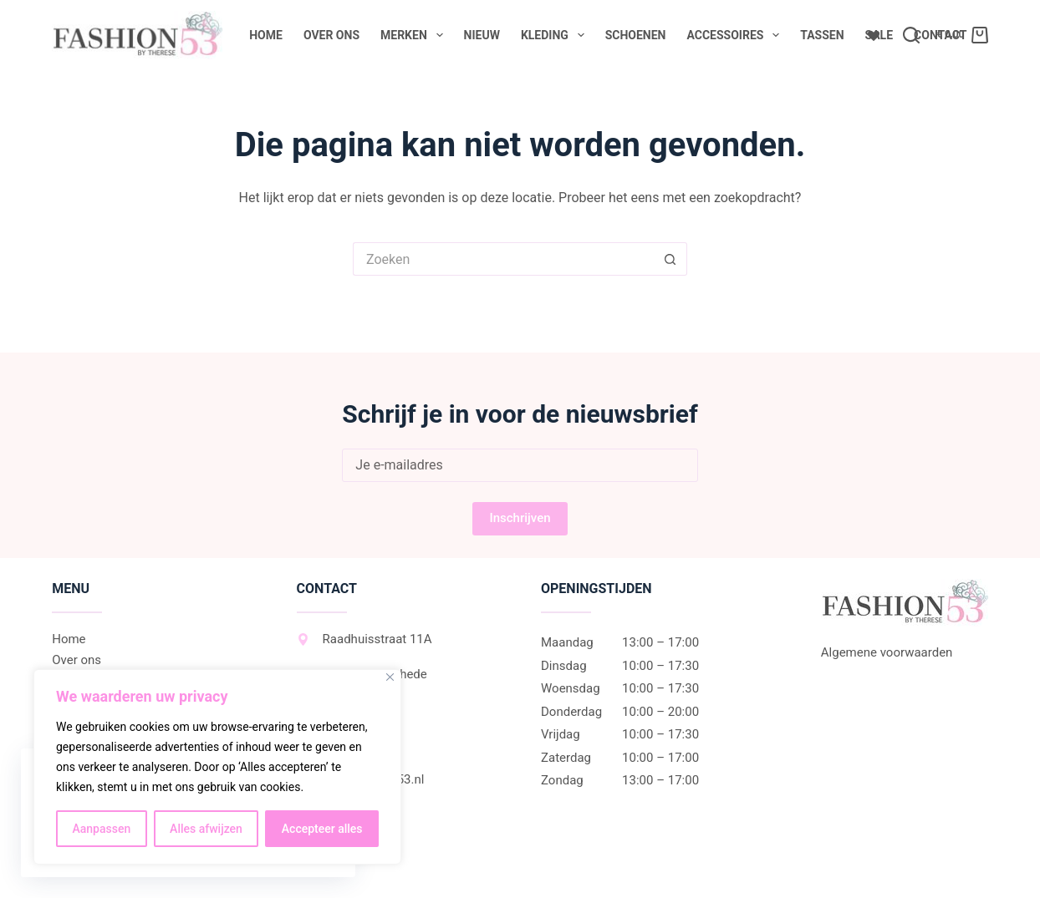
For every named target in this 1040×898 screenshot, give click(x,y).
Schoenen (635, 35)
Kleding (556, 35)
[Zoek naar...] (503, 259)
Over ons (331, 35)
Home (266, 35)
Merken (415, 35)
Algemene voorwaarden (887, 652)
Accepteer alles (322, 828)
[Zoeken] (911, 35)
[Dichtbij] (390, 677)
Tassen (822, 35)
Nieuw (482, 35)
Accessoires (736, 35)
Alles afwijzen (206, 828)
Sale (879, 35)
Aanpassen (101, 828)
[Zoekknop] (670, 259)
